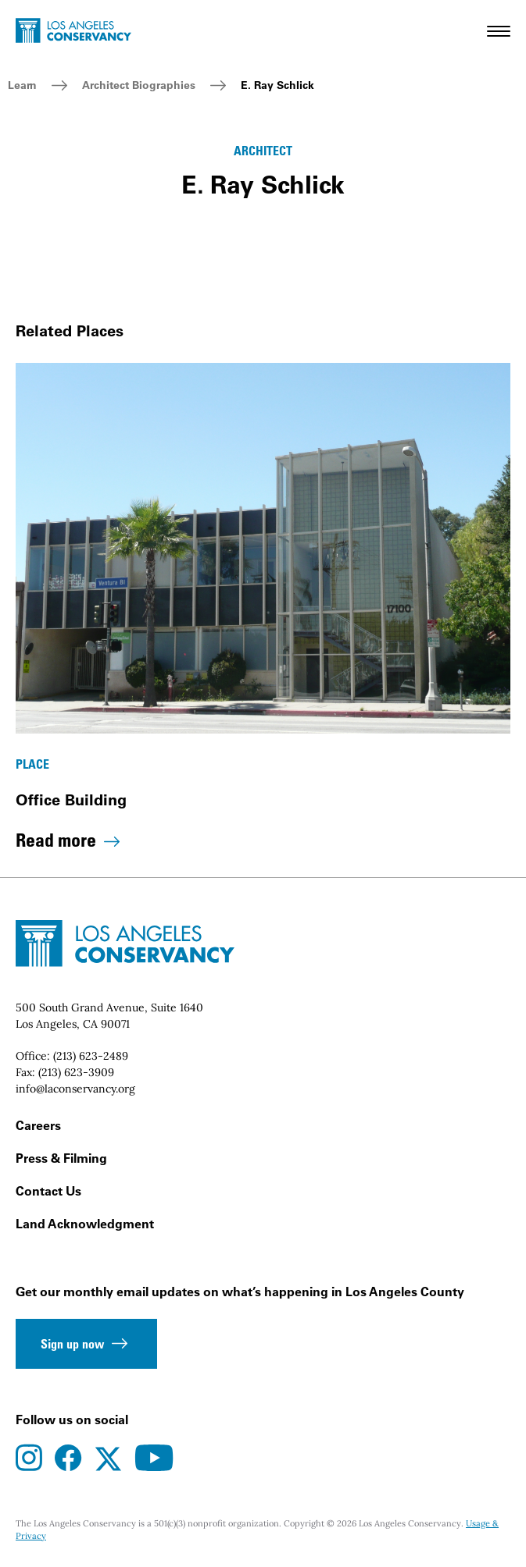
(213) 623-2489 (90, 1056)
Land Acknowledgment (85, 1223)
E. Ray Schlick (277, 85)
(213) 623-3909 (76, 1072)
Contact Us (48, 1191)
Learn (22, 85)
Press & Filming (61, 1158)
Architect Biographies (138, 85)
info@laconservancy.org (75, 1089)
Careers (38, 1125)
